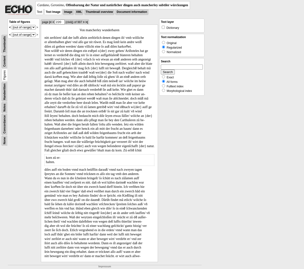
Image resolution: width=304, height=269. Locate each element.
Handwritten (4, 92)
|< (50, 22)
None (4, 140)
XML (79, 12)
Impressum (104, 266)
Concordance (4, 124)
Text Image (53, 12)
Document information (132, 12)
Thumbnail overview (99, 12)
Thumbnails (4, 44)
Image (68, 12)
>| (86, 22)
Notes (4, 107)
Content (4, 61)
